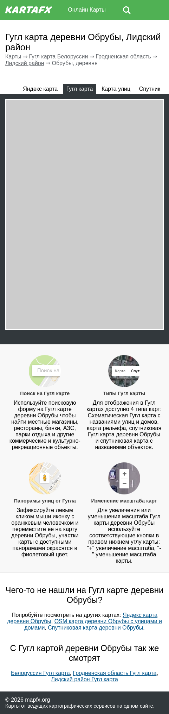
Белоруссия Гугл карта (40, 673)
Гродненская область (123, 56)
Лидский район (24, 63)
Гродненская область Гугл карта (115, 673)
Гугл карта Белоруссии (58, 56)
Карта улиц (116, 89)
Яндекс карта (40, 89)
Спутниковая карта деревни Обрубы (95, 628)
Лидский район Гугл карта (84, 679)
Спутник (149, 89)
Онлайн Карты (86, 10)
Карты (13, 56)
